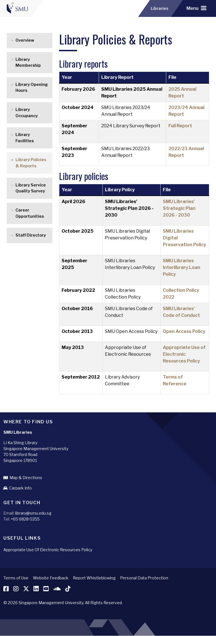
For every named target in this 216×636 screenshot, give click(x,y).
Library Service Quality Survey (30, 188)
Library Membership (28, 62)
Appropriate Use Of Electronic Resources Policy (47, 549)
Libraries (160, 8)
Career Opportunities (29, 213)
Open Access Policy (184, 331)
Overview (24, 40)
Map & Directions (22, 477)
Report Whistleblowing (94, 577)
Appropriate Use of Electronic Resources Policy (184, 354)
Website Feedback (50, 577)
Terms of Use (15, 577)
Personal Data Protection (144, 577)
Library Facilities (24, 137)
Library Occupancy (26, 112)
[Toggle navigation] (196, 8)
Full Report (180, 125)
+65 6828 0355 (25, 519)
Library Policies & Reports (30, 162)
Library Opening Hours (31, 87)
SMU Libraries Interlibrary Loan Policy (181, 267)
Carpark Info (17, 488)
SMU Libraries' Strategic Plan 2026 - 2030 (179, 208)
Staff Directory (30, 235)
